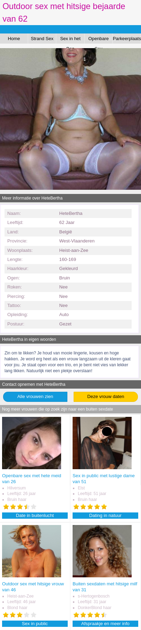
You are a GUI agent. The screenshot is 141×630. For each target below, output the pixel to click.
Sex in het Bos (70, 40)
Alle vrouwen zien (35, 396)
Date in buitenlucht (35, 515)
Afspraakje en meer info (105, 623)
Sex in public (35, 623)
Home (14, 38)
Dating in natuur (105, 515)
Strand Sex (42, 38)
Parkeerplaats (127, 38)
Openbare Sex (98, 40)
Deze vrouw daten (105, 396)
